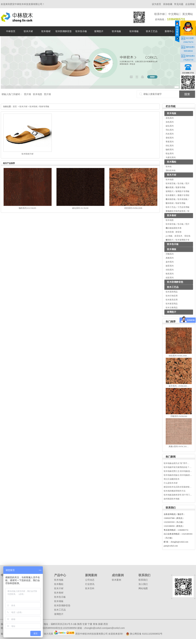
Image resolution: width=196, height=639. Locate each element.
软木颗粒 (171, 162)
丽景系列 (170, 266)
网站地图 (143, 588)
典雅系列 (170, 258)
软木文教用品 (172, 307)
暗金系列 (170, 153)
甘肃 (84, 624)
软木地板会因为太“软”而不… (176, 463)
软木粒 (169, 166)
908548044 (188, 51)
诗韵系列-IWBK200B (133, 208)
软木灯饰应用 (172, 296)
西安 (105, 624)
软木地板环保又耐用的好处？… (177, 467)
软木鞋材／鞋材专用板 (175, 203)
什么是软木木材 (171, 483)
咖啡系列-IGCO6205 (27, 208)
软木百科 (89, 588)
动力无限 (48, 633)
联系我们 (144, 575)
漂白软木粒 (171, 170)
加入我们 (143, 584)
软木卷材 (171, 215)
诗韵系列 (170, 270)
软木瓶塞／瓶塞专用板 (175, 187)
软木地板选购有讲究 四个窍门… (178, 495)
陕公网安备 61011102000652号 (143, 633)
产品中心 (60, 575)
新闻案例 (91, 575)
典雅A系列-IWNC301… (179, 446)
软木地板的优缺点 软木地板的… (178, 475)
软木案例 (116, 580)
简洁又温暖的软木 (172, 479)
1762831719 (188, 60)
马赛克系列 (171, 157)
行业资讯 (89, 584)
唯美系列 (170, 274)
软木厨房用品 (172, 292)
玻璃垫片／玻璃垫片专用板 (177, 191)
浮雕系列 (170, 254)
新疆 (100, 624)
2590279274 (188, 42)
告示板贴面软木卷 (174, 228)
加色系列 (170, 122)
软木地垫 (37, 94)
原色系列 (170, 118)
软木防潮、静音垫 (174, 232)
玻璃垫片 (171, 312)
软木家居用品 (172, 303)
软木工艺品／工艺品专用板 (177, 207)
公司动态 (89, 580)
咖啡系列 (170, 149)
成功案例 (118, 575)
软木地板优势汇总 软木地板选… (178, 471)
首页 (15, 106)
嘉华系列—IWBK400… (179, 386)
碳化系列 (170, 126)
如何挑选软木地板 (172, 499)
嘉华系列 (170, 262)
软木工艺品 (173, 287)
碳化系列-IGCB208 (80, 208)
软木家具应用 (172, 300)
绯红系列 (170, 146)
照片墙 (27, 94)
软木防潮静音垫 (175, 282)
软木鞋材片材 (27, 154)
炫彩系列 (170, 278)
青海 (95, 624)
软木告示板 (173, 244)
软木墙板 (171, 249)
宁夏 (90, 624)
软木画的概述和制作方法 (174, 491)
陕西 (79, 624)
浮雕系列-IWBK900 (178, 416)
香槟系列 (170, 138)
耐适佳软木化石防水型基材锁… (177, 487)
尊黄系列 (170, 142)
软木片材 (171, 175)
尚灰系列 (170, 134)
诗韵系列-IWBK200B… (179, 356)
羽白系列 (170, 130)
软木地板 (171, 113)
